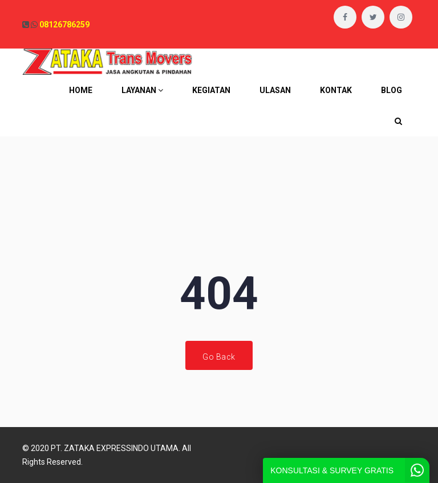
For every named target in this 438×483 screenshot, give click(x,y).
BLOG (391, 90)
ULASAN (275, 90)
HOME (80, 90)
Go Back (219, 356)
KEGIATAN (211, 90)
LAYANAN (142, 90)
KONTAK (336, 90)
